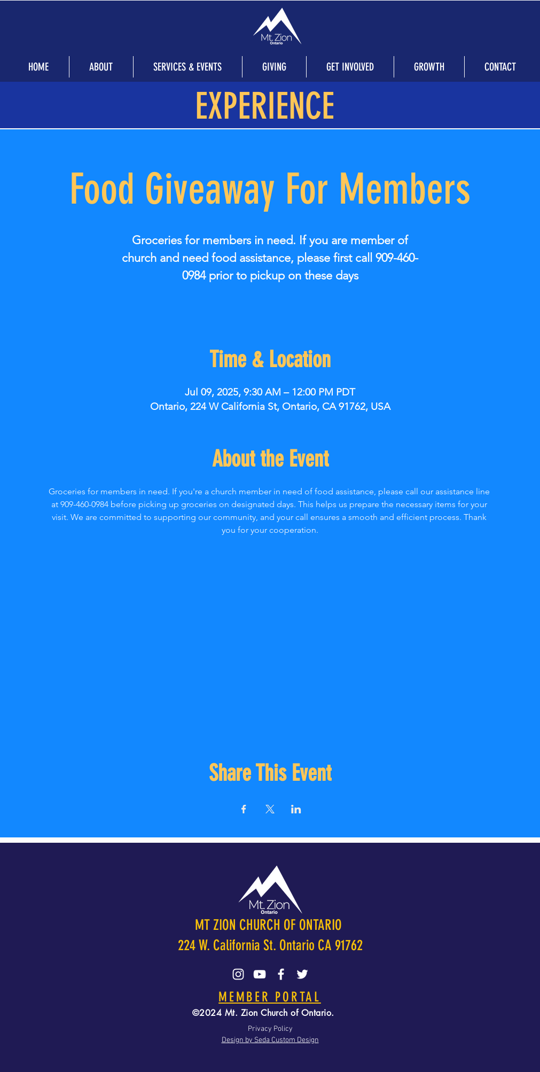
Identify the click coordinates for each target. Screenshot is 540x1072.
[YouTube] (259, 974)
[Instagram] (238, 974)
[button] (101, 66)
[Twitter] (302, 974)
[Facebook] (280, 974)
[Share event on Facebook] (244, 809)
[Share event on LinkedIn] (296, 809)
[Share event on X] (270, 809)
